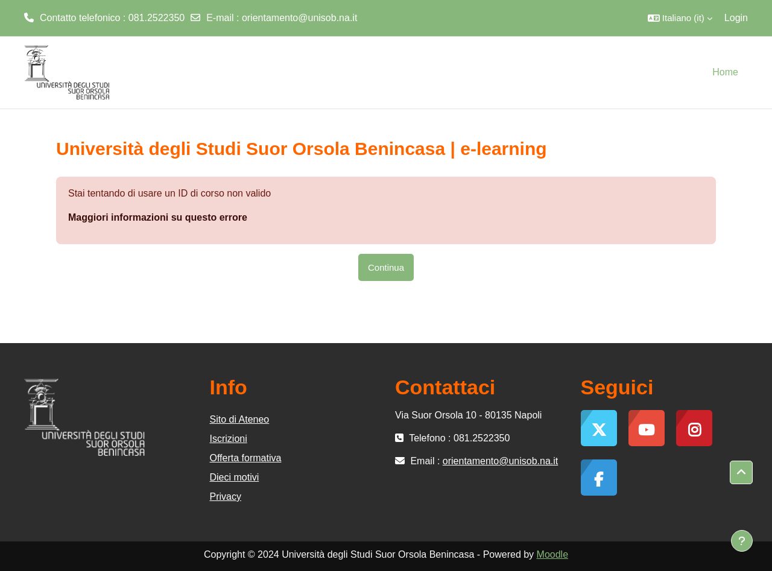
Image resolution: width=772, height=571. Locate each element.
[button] (680, 18)
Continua (386, 267)
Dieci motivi (234, 477)
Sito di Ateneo (240, 419)
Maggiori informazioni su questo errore (157, 217)
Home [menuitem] (725, 72)
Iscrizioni (228, 439)
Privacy (225, 496)
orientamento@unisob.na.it (299, 18)
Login (736, 18)
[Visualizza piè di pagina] (742, 541)
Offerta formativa (246, 458)
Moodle (552, 554)
